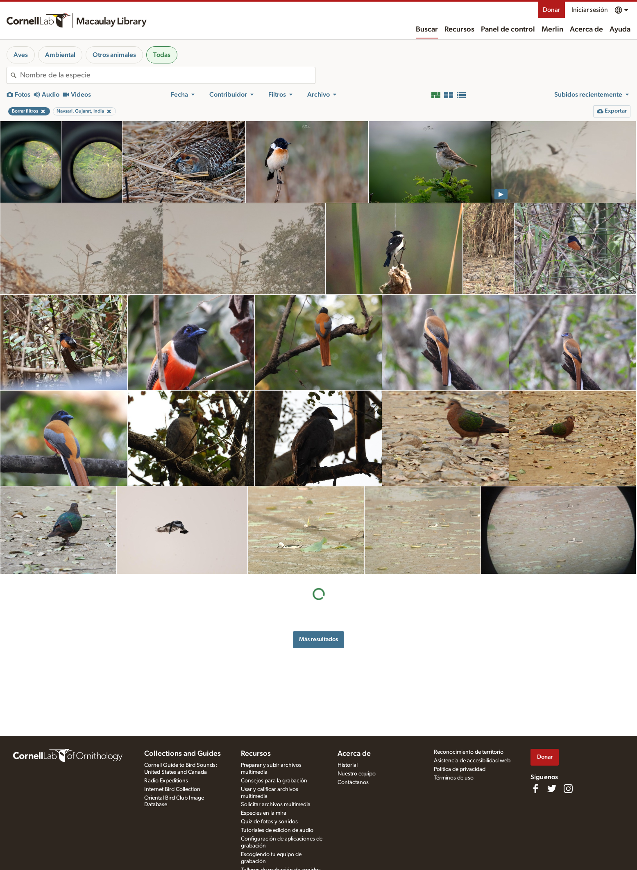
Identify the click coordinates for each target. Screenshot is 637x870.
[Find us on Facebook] (535, 788)
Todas (161, 55)
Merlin (552, 29)
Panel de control (508, 29)
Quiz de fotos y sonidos (269, 822)
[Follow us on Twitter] (552, 788)
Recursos (459, 29)
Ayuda (620, 29)
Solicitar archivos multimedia (276, 804)
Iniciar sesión (589, 10)
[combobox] (167, 75)
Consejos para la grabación (274, 781)
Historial (348, 765)
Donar (551, 10)
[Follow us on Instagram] (568, 788)
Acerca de (586, 29)
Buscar (427, 29)
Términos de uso (454, 778)
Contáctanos (353, 782)
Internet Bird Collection (172, 789)
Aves (21, 55)
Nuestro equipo (357, 774)
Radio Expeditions (166, 781)
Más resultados (318, 639)
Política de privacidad (459, 769)
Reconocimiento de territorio (468, 752)
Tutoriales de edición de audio (277, 830)
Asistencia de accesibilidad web (472, 761)
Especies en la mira (263, 813)
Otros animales (114, 55)
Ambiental (60, 55)
